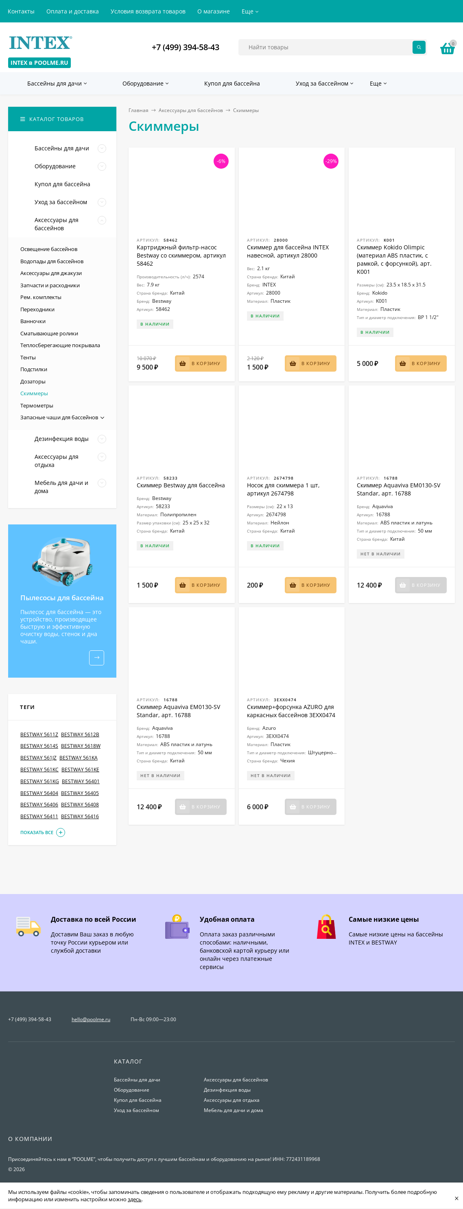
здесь (135, 1199)
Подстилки (33, 369)
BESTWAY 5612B (80, 734)
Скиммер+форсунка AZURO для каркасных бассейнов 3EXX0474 (291, 711)
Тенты (28, 357)
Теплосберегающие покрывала (60, 345)
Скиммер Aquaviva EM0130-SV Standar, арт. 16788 (398, 489)
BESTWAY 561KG (39, 781)
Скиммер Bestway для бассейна (181, 485)
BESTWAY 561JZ (38, 758)
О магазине (213, 11)
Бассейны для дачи (137, 1079)
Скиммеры (34, 393)
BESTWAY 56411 (39, 816)
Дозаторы (33, 381)
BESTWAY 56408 (80, 805)
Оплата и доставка (72, 11)
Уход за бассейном (136, 1110)
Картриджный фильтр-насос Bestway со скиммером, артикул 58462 (181, 255)
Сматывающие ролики (49, 333)
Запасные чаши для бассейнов (59, 417)
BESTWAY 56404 (39, 793)
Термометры (36, 405)
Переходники (37, 309)
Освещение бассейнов (48, 249)
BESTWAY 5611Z (39, 734)
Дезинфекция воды (227, 1089)
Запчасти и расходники (50, 285)
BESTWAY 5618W (80, 746)
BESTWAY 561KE (80, 769)
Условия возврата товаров (148, 11)
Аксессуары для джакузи (51, 273)
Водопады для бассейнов (51, 261)
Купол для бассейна (138, 1100)
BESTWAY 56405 (80, 793)
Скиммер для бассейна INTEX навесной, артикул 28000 (288, 251)
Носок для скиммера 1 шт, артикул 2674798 (283, 489)
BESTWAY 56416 (80, 816)
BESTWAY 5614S (39, 746)
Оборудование (131, 1089)
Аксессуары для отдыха (232, 1100)
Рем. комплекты (40, 297)
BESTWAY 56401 (81, 781)
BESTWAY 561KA (78, 758)
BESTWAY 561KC (39, 769)
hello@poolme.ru (91, 1019)
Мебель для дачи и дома (233, 1110)
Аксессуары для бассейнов (191, 110)
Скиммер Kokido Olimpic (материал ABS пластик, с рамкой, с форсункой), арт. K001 (394, 259)
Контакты (21, 11)
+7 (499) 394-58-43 (185, 47)
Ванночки (33, 321)
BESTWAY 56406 (39, 805)
